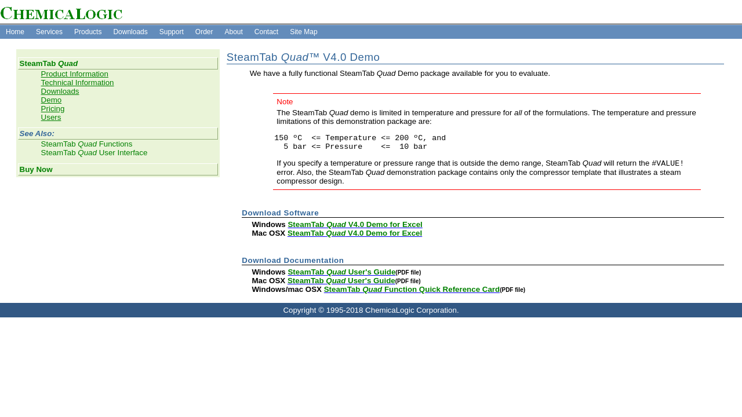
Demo (51, 100)
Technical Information (77, 82)
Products (87, 32)
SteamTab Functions (87, 144)
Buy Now (36, 169)
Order (204, 32)
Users (51, 117)
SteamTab (49, 63)
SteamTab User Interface (94, 152)
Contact (266, 32)
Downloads (130, 32)
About (233, 32)
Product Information (74, 74)
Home (15, 32)
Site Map (303, 32)
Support (171, 32)
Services (49, 32)
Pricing (53, 108)
